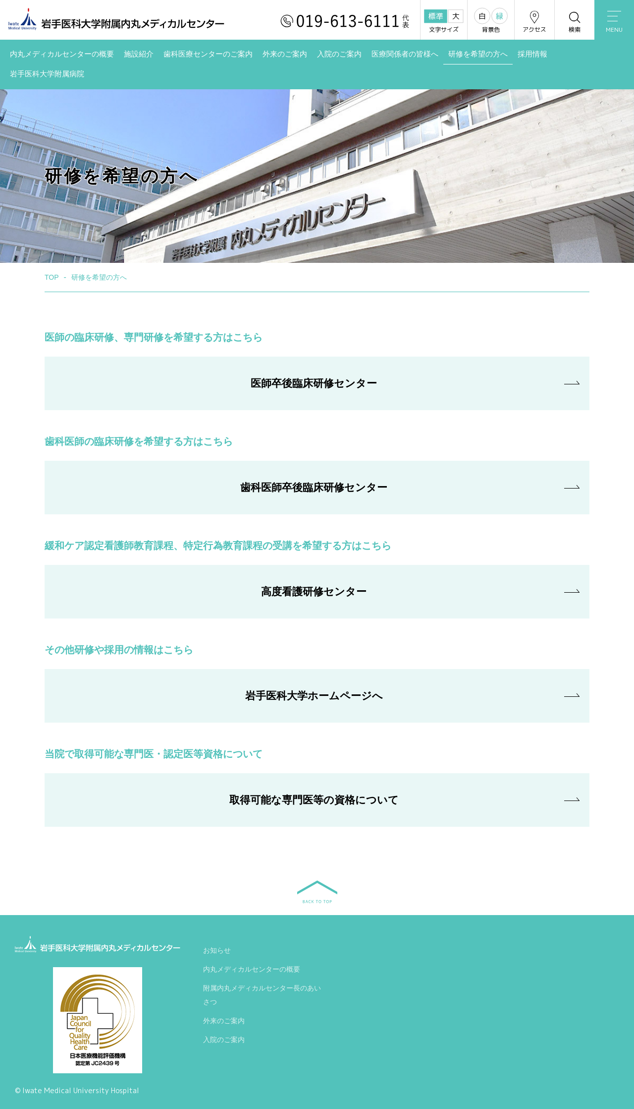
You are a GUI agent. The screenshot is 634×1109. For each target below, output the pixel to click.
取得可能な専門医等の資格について (314, 799)
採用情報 (532, 54)
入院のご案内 (339, 54)
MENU (614, 22)
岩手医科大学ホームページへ (314, 695)
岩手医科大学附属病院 (47, 73)
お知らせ (217, 952)
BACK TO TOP (317, 891)
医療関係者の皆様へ (404, 54)
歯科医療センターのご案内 (208, 54)
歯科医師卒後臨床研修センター (313, 487)
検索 (574, 21)
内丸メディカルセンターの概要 (62, 54)
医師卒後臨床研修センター (314, 383)
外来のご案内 (285, 54)
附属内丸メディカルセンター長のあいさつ (262, 997)
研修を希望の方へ (478, 54)
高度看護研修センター (314, 591)
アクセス (534, 21)
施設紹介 (139, 54)
